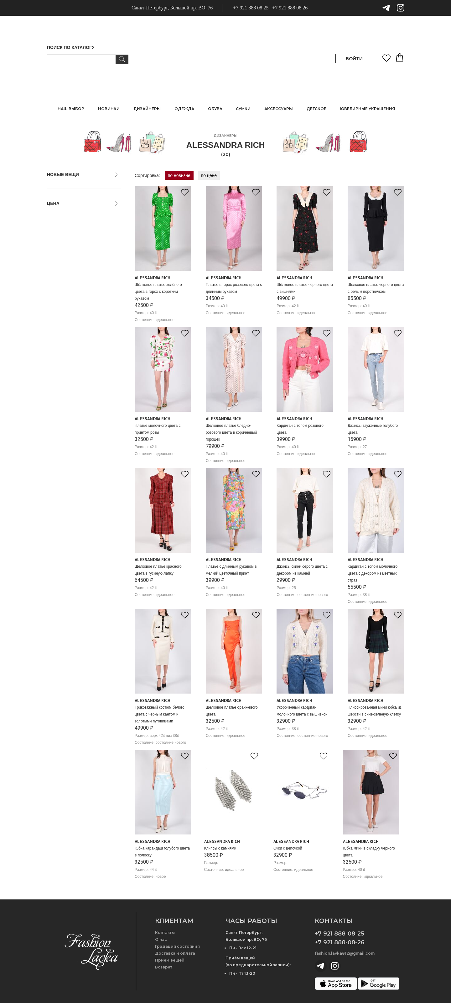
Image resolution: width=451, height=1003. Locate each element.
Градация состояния (177, 946)
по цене (209, 175)
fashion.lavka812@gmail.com (345, 953)
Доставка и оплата (175, 953)
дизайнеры (225, 135)
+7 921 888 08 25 (250, 7)
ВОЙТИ (354, 59)
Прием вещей (169, 960)
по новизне (179, 175)
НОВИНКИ (109, 108)
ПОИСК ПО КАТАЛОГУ (71, 47)
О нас (161, 939)
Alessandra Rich (152, 278)
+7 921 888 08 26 (290, 7)
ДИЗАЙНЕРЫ (147, 108)
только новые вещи (70, 186)
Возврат (163, 967)
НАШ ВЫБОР (71, 108)
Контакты (165, 932)
